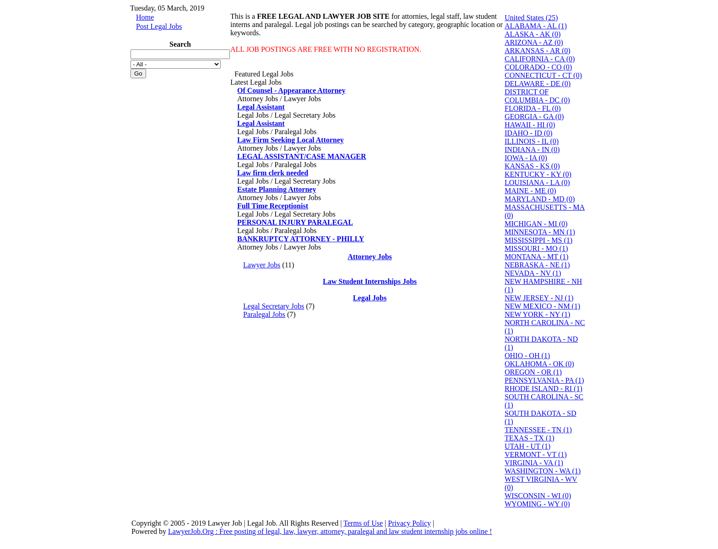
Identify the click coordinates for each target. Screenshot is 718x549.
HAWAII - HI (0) (530, 125)
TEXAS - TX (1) (530, 438)
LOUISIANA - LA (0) (537, 182)
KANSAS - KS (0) (532, 166)
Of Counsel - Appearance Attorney (291, 90)
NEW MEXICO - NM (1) (542, 306)
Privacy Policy (409, 523)
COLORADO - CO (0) (538, 67)
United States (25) (531, 18)
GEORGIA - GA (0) (534, 116)
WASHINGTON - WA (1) (543, 471)
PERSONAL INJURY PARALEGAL (295, 222)
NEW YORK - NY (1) (537, 314)
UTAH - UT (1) (527, 446)
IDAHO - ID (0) (528, 133)
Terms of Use (363, 523)
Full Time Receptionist (272, 206)
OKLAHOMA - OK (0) (539, 364)
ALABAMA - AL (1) (536, 26)
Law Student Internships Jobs (370, 281)
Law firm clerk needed (272, 173)
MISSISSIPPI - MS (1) (538, 240)
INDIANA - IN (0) (532, 149)
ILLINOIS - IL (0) (532, 141)
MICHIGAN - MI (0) (536, 224)
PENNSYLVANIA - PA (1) (544, 380)
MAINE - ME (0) (530, 191)
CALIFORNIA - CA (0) (540, 59)
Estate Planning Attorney (276, 189)
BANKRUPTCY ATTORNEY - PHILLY (300, 239)
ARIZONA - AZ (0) (534, 42)
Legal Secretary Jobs (273, 306)
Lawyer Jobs (261, 265)
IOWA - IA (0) (526, 158)
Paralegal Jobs (264, 314)
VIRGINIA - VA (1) (534, 463)
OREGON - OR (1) (533, 372)
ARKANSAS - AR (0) (538, 50)
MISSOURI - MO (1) (536, 248)
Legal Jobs (369, 298)
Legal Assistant (261, 107)
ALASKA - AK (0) (532, 34)
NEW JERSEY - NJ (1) (539, 298)
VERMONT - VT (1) (536, 454)
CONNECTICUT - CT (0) (543, 75)
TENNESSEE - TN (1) (538, 430)
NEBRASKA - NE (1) (537, 265)
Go (138, 73)
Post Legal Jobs (159, 26)
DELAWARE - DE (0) (538, 83)
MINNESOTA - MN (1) (540, 232)
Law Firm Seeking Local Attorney (290, 140)
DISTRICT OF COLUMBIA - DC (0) (537, 96)
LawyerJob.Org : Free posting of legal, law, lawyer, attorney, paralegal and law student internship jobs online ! (330, 531)
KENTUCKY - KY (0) (538, 174)
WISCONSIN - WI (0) (538, 496)
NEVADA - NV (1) (533, 273)
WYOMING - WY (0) (537, 504)
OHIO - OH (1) (527, 355)
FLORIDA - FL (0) (533, 108)
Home (145, 17)
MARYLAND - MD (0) (540, 199)
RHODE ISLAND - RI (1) (543, 388)
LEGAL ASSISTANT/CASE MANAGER (301, 156)
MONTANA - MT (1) (536, 257)
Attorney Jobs (370, 257)
